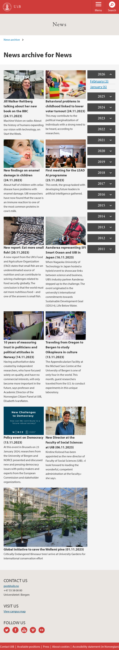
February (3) (99, 81)
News (60, 24)
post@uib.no (11, 586)
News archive (12, 39)
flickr (43, 630)
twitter (8, 630)
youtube (25, 630)
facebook (16, 630)
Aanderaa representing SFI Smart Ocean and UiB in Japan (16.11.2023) (66, 252)
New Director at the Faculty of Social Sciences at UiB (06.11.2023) (64, 442)
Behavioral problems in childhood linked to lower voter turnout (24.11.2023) (65, 106)
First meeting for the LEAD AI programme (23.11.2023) (65, 175)
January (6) (98, 86)
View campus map (15, 611)
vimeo (34, 630)
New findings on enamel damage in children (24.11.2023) (22, 175)
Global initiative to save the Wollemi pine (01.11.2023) (44, 549)
